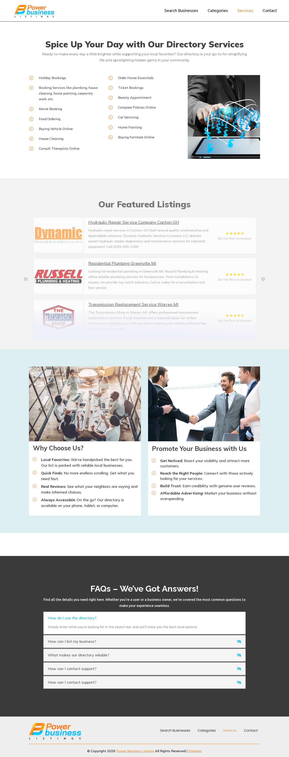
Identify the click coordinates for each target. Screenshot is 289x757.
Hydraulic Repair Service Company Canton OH (133, 239)
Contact (270, 10)
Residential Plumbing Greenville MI (122, 280)
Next (263, 297)
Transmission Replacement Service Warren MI (133, 322)
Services (245, 10)
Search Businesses (181, 10)
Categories (218, 10)
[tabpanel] (144, 252)
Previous (26, 297)
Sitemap (195, 751)
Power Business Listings (135, 751)
